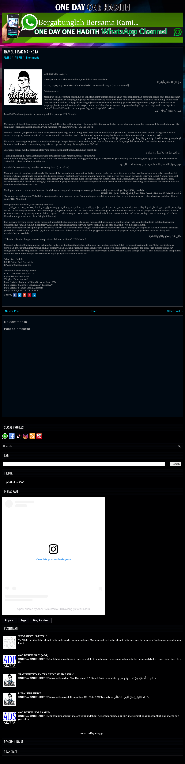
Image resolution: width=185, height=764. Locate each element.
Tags (23, 620)
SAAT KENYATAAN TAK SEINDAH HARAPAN (46, 674)
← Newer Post (11, 311)
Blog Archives (40, 620)
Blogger (100, 733)
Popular (9, 620)
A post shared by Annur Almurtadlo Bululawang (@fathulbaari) (53, 609)
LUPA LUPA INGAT (29, 693)
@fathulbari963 (15, 482)
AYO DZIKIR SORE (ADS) (34, 712)
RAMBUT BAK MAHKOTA (21, 52)
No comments (32, 57)
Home (93, 311)
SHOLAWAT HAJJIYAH (32, 636)
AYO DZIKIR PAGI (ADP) (33, 655)
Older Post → (175, 311)
